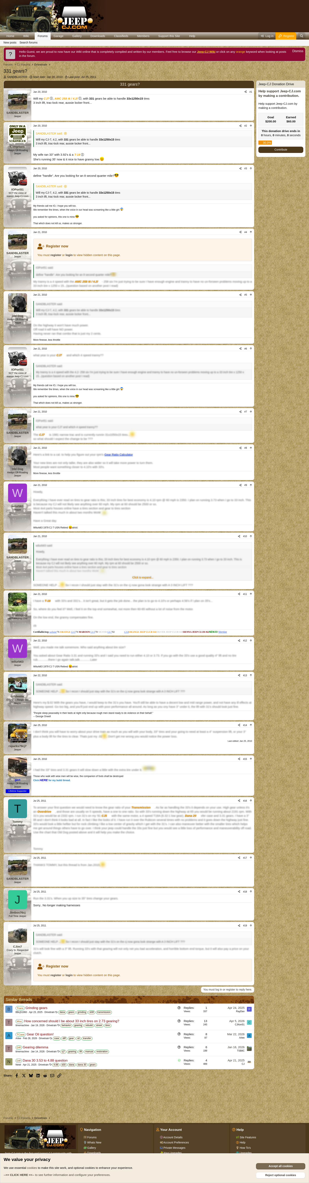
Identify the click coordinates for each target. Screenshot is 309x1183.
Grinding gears (36, 1008)
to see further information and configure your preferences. (57, 1175)
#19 (245, 925)
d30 (64, 1064)
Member (222, 632)
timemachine (22, 1025)
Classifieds (121, 36)
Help (192, 36)
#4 (245, 232)
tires (107, 1025)
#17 (245, 857)
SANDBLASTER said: (49, 133)
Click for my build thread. (52, 780)
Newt (18, 1064)
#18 (245, 891)
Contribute (281, 149)
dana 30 (82, 1064)
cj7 (63, 1051)
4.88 (56, 1064)
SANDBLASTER (17, 77)
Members (143, 36)
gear (71, 1038)
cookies (32, 1167)
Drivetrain (50, 1012)
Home (10, 36)
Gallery (77, 36)
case (56, 1038)
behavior (66, 1025)
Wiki (26, 36)
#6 (245, 348)
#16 (245, 800)
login (69, 255)
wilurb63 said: (44, 545)
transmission (104, 1012)
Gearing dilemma (35, 1047)
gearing (78, 1025)
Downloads (97, 36)
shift (91, 1012)
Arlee (18, 1038)
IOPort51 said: (45, 267)
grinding (82, 1012)
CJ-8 (126, 632)
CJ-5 (73, 632)
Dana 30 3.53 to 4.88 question (45, 1060)
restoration (102, 1051)
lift (80, 1051)
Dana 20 (190, 815)
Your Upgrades (172, 1152)
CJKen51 (240, 1024)
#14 (245, 725)
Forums (43, 36)
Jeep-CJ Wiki (206, 51)
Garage (58, 36)
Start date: (47, 77)
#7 (245, 411)
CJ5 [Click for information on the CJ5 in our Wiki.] (104, 815)
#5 (245, 294)
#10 (245, 536)
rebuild (89, 1025)
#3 (245, 168)
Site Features (247, 1137)
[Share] (245, 92)
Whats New (94, 1142)
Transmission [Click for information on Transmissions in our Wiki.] (141, 807)
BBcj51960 (21, 1012)
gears (71, 1012)
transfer (87, 1038)
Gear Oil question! (40, 1034)
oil (78, 1038)
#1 (250, 92)
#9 (245, 485)
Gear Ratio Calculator (118, 454)
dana (62, 1012)
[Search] (301, 36)
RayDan (240, 1011)
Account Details (172, 1137)
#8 (245, 448)
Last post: (82, 77)
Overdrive (44, 811)
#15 (245, 759)
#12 (245, 640)
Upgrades (245, 1152)
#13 (245, 675)
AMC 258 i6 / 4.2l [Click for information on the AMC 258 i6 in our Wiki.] (66, 98)
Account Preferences (176, 1142)
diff (64, 1038)
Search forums (28, 42)
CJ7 (46, 98)
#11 (245, 594)
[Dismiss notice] (295, 52)
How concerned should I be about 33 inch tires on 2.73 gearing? (71, 1021)
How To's (245, 1147)
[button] (17, 36)
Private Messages (174, 1147)
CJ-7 (109, 632)
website (53, 632)
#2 (245, 125)
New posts (10, 42)
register (55, 255)
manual (89, 1051)
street (99, 1025)
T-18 (77, 154)
